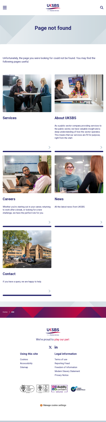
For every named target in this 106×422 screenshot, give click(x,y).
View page (8, 75)
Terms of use (61, 361)
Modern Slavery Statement (67, 372)
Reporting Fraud (62, 364)
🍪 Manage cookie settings (53, 406)
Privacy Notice (61, 376)
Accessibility (26, 364)
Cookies (24, 361)
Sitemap (24, 368)
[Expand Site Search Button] (101, 7)
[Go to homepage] (53, 10)
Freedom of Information (66, 368)
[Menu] (5, 7)
